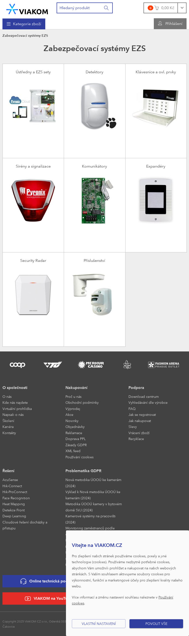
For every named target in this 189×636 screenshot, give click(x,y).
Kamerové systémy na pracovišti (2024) (90, 519)
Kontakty (9, 433)
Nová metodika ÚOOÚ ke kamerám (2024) (93, 483)
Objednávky (75, 426)
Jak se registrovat (142, 414)
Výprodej (72, 408)
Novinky (72, 421)
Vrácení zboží (139, 433)
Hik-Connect (12, 486)
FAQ (132, 408)
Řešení (8, 470)
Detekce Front (13, 510)
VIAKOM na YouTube (48, 599)
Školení (8, 421)
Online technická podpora (48, 581)
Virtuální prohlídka (17, 408)
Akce (69, 414)
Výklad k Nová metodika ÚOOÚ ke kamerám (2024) (92, 495)
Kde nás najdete (15, 402)
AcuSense (10, 480)
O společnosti (14, 387)
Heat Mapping (13, 504)
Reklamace (73, 433)
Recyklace (136, 439)
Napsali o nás (13, 414)
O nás (7, 396)
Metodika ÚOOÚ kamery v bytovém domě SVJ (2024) (93, 507)
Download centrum (143, 396)
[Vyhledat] (106, 7)
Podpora (136, 387)
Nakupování (76, 387)
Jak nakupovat (139, 421)
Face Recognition (16, 498)
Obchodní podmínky (82, 402)
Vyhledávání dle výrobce (148, 402)
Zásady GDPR (76, 445)
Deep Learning (14, 516)
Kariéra (8, 426)
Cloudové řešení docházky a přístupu (24, 525)
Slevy (132, 426)
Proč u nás (73, 396)
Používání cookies (79, 457)
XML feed (72, 451)
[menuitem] (23, 24)
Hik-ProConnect (14, 492)
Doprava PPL (75, 439)
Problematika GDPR (83, 470)
